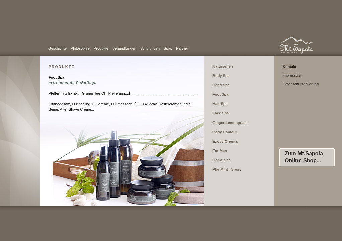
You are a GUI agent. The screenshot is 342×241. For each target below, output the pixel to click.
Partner (182, 48)
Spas (168, 48)
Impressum (292, 75)
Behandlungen (124, 48)
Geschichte (57, 48)
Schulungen (150, 48)
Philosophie (80, 48)
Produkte (101, 48)
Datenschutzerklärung (301, 84)
